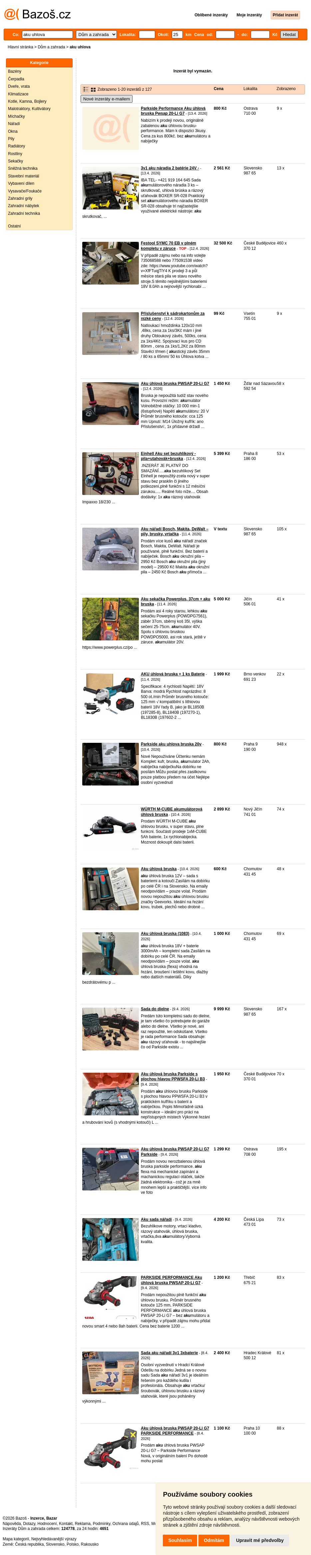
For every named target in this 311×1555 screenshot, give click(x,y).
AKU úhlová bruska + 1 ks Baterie (173, 674)
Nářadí (14, 123)
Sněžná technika (23, 168)
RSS (145, 1523)
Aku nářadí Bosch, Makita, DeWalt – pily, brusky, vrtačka (174, 532)
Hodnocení (47, 1523)
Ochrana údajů (126, 1523)
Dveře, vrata (19, 86)
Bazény (14, 71)
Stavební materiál (23, 176)
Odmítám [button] (214, 1540)
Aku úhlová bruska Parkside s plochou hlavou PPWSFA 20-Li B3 (173, 1077)
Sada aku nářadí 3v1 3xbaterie (169, 1353)
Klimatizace (18, 94)
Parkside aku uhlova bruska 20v (171, 744)
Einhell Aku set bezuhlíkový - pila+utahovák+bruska (168, 456)
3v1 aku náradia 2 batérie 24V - (170, 168)
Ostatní (14, 226)
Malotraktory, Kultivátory (29, 108)
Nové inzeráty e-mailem (106, 98)
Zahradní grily (20, 198)
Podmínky (101, 1523)
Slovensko (55, 1544)
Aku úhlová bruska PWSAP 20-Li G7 (175, 383)
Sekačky (15, 161)
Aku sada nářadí (156, 1219)
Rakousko (90, 1544)
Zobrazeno (286, 88)
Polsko (73, 1544)
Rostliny (15, 153)
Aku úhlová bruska (158, 869)
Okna (13, 131)
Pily (11, 138)
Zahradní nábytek (23, 205)
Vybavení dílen (21, 183)
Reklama (83, 1523)
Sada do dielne (155, 1009)
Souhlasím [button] (180, 1540)
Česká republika (29, 1544)
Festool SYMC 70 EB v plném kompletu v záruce (168, 246)
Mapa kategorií (16, 1539)
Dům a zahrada (51, 47)
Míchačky (16, 116)
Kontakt (66, 1523)
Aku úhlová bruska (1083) (165, 933)
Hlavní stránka (20, 47)
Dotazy (29, 1523)
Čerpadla (16, 79)
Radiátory (16, 146)
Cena (218, 88)
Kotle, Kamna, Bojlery (27, 101)
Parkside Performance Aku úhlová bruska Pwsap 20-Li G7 (173, 111)
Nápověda (12, 1523)
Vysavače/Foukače (25, 191)
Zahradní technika (24, 213)
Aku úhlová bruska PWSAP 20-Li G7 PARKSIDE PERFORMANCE (175, 1431)
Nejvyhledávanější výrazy (53, 1539)
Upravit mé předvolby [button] (260, 1540)
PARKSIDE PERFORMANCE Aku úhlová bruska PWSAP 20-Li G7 (171, 1280)
